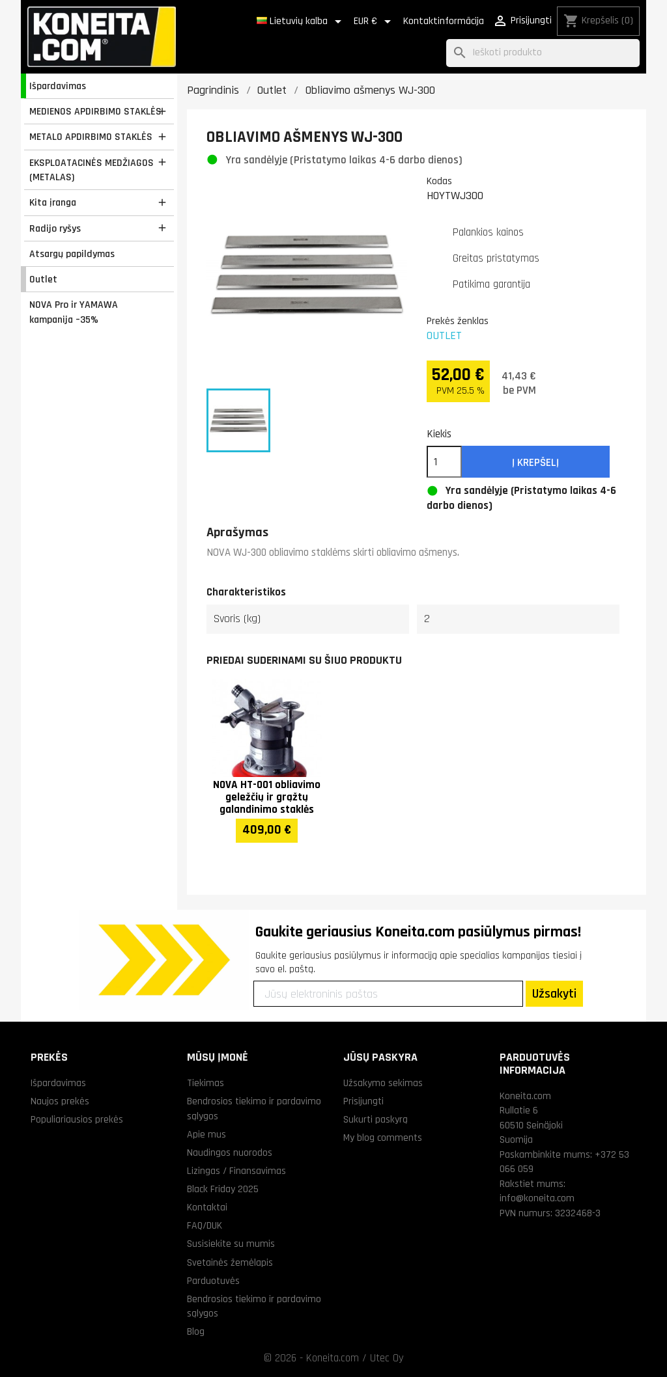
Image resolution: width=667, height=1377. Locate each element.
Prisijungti (363, 1101)
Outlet (43, 279)
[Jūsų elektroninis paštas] (388, 994)
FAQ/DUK (204, 1225)
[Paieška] (543, 53)
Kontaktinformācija (443, 21)
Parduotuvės (213, 1280)
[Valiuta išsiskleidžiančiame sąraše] (374, 21)
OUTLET (444, 335)
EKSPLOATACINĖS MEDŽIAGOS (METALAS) (91, 170)
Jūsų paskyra (380, 1057)
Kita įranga (52, 202)
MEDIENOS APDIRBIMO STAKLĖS (95, 111)
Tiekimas (205, 1082)
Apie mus (206, 1134)
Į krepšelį (535, 463)
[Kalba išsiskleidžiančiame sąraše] (301, 21)
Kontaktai (207, 1207)
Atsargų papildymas (72, 253)
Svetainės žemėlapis (230, 1262)
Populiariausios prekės (77, 1119)
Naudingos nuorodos (229, 1152)
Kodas (439, 180)
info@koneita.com (537, 1198)
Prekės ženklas (458, 320)
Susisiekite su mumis (231, 1243)
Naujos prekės (60, 1101)
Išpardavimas (57, 85)
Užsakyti (554, 993)
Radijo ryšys (55, 228)
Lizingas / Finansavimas (236, 1170)
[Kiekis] (444, 462)
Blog (196, 1331)
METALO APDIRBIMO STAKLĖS (90, 136)
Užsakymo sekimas (383, 1082)
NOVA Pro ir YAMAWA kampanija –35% (73, 312)
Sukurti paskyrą (375, 1119)
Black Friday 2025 (223, 1188)
